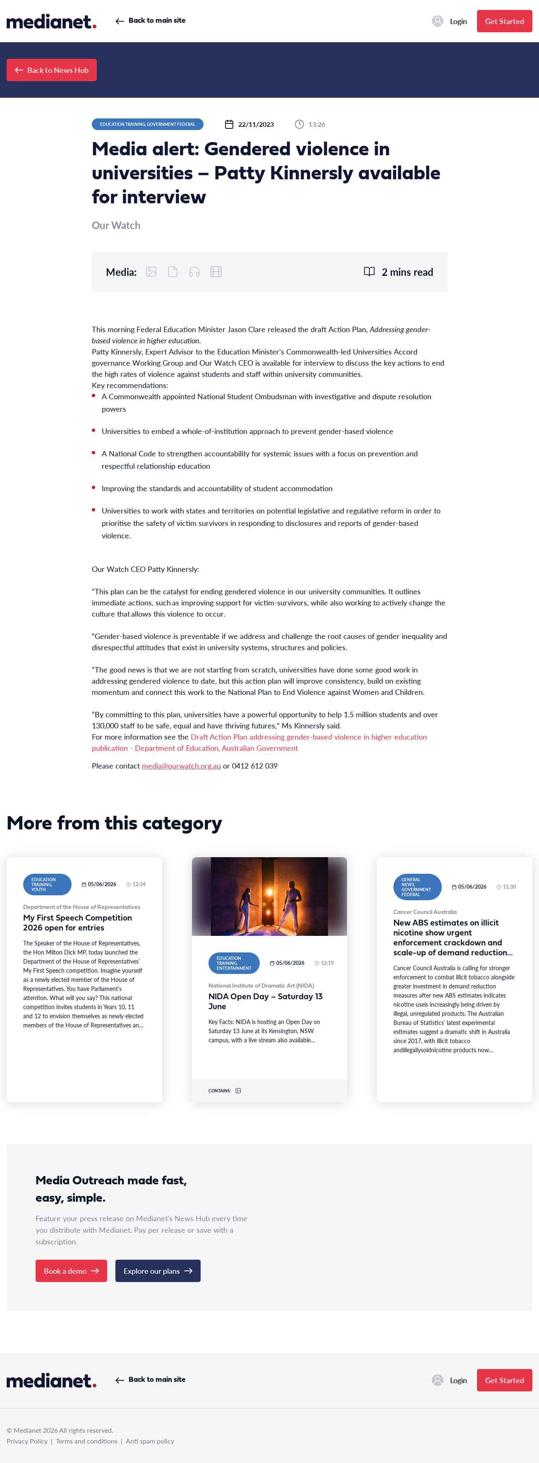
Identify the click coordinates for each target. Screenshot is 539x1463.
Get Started (504, 21)
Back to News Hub (52, 70)
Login (449, 21)
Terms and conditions (86, 1441)
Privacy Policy (27, 1441)
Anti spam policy (150, 1441)
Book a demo (71, 1270)
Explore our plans (158, 1270)
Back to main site (150, 21)
